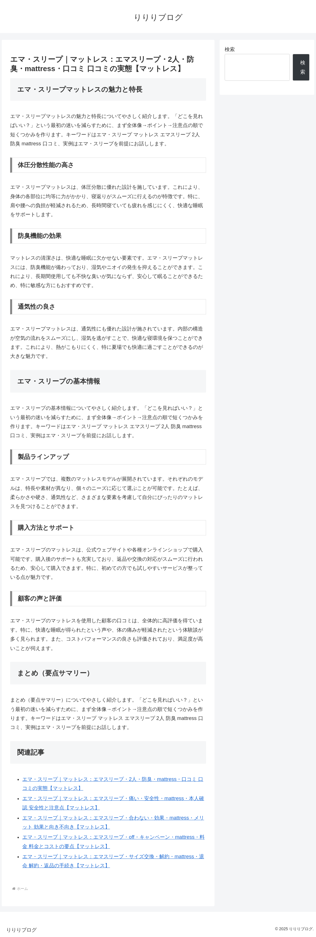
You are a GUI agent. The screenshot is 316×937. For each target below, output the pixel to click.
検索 (230, 49)
